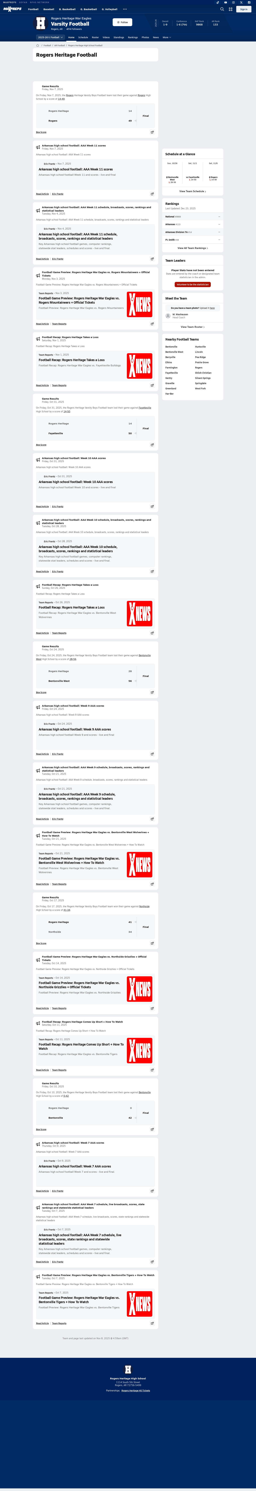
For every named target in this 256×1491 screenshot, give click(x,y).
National (169, 216)
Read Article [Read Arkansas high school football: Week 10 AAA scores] (42, 506)
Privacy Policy (107, 1444)
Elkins (168, 362)
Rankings (133, 37)
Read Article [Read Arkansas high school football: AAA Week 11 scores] (42, 193)
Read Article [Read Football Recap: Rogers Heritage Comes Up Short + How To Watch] (42, 1069)
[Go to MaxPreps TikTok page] (104, 1432)
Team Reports (46, 293)
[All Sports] (125, 9)
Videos (106, 37)
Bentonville (145, 1092)
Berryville (170, 357)
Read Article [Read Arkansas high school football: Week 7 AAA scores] (42, 1190)
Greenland (170, 388)
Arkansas (170, 224)
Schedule (83, 37)
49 (130, 120)
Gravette (169, 383)
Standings (119, 37)
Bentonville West (54, 681)
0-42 (66, 1095)
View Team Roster (193, 327)
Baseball (48, 9)
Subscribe (89, 1444)
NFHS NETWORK (39, 2)
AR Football (59, 45)
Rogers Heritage (54, 111)
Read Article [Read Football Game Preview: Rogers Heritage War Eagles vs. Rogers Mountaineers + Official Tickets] (42, 323)
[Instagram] (233, 2)
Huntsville (200, 346)
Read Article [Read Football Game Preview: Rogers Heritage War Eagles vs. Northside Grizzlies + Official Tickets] (42, 1008)
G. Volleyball (109, 9)
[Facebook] (249, 2)
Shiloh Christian (203, 372)
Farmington (171, 367)
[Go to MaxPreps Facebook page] (151, 1432)
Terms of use (127, 1444)
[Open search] (222, 9)
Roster (95, 37)
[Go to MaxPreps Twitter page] (139, 1432)
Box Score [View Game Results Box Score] (41, 132)
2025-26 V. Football (50, 37)
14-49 (61, 98)
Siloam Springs (203, 378)
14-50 (67, 411)
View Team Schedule (192, 191)
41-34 (67, 910)
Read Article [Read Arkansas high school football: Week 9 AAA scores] (42, 753)
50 (130, 433)
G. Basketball (88, 9)
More (166, 37)
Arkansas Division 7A (176, 232)
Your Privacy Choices (175, 1444)
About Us (56, 1444)
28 (130, 671)
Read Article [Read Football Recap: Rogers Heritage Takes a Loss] (42, 385)
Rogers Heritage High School (128, 1372)
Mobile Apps (72, 1444)
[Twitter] (241, 2)
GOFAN (23, 2)
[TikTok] (217, 2)
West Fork (200, 388)
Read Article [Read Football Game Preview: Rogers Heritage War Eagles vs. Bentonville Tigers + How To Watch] (42, 1323)
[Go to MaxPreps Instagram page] (128, 1432)
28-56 (73, 659)
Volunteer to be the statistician (193, 284)
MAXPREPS (9, 2)
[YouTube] (225, 2)
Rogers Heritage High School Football (85, 45)
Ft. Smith (170, 239)
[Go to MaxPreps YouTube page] (116, 1432)
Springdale (200, 383)
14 (130, 111)
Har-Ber (169, 393)
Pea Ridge (200, 357)
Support (198, 1444)
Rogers (69, 95)
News (156, 37)
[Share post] (152, 132)
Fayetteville (145, 407)
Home (71, 37)
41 (130, 922)
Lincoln (199, 351)
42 (130, 1117)
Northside (144, 906)
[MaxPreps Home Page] (37, 45)
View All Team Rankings (192, 248)
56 (130, 681)
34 (130, 932)
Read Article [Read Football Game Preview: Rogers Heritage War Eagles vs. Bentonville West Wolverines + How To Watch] (42, 884)
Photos (145, 37)
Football (33, 9)
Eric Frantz (47, 164)
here (212, 308)
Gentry (168, 378)
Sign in (243, 9)
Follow (122, 22)
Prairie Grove (202, 362)
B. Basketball (67, 9)
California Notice (149, 1444)
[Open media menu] (230, 9)
